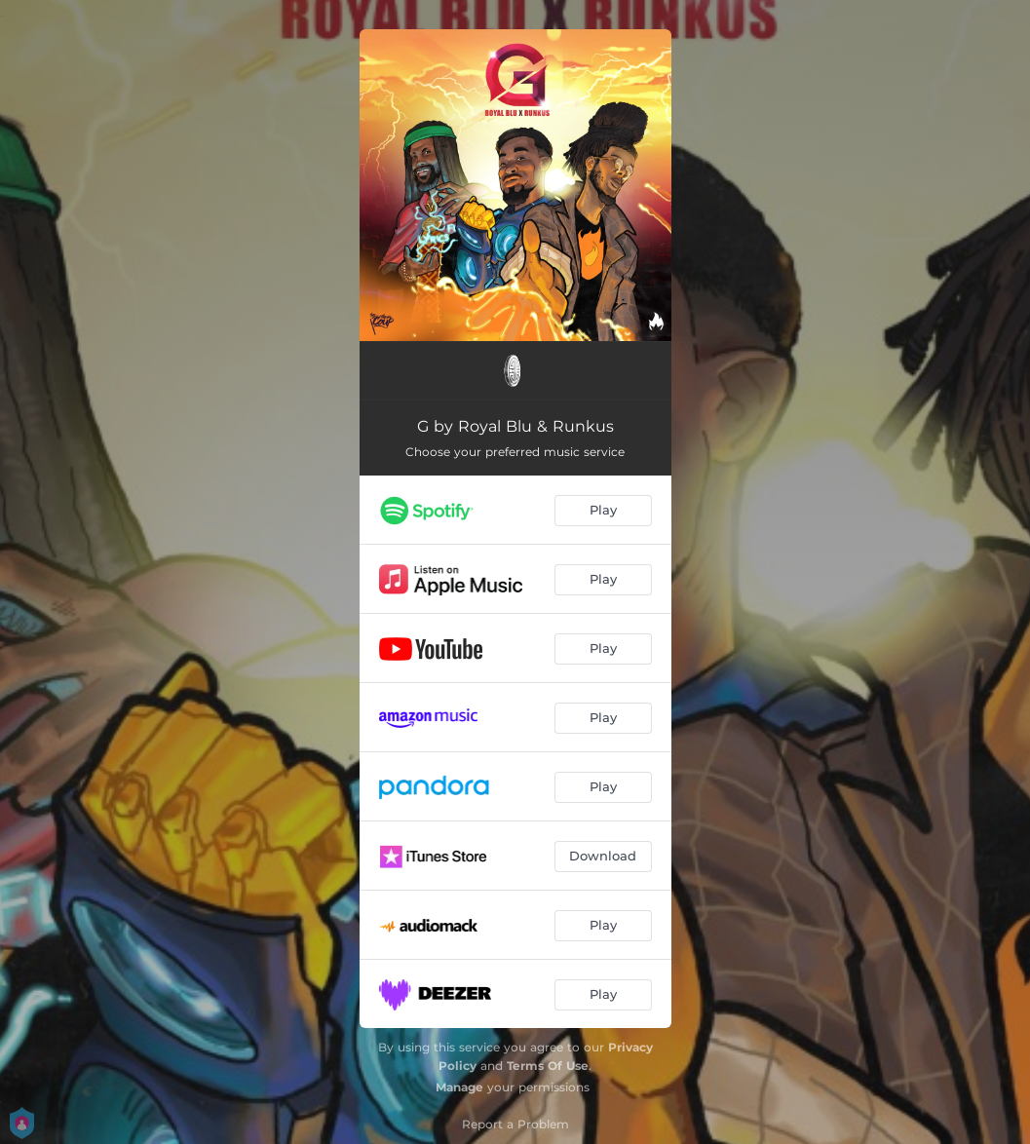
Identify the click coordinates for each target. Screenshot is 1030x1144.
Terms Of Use (548, 1065)
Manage (459, 1087)
